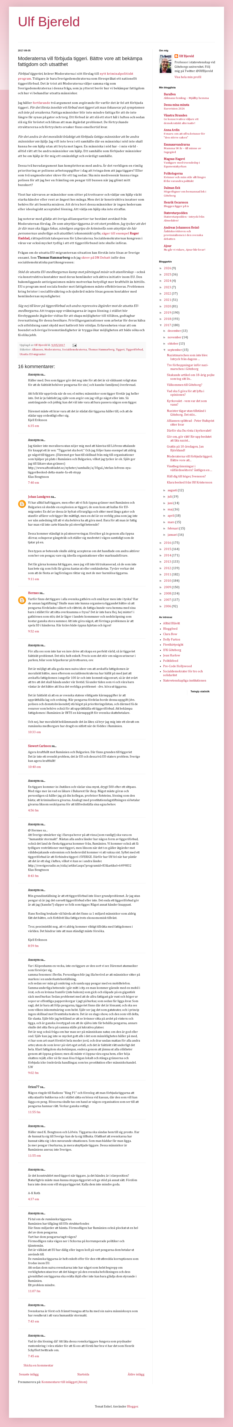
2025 (168, 274)
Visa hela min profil (188, 77)
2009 (168, 587)
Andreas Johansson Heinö (181, 227)
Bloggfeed (170, 628)
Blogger (132, 1406)
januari (173, 534)
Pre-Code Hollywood (177, 666)
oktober (173, 343)
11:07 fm (34, 1291)
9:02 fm (33, 1073)
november (175, 337)
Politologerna (173, 173)
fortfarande (41, 103)
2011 (168, 574)
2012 (168, 568)
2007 (168, 599)
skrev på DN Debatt (95, 257)
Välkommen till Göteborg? (184, 385)
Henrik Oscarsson (176, 202)
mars (171, 522)
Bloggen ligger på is (176, 206)
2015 (168, 549)
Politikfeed (170, 660)
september (175, 350)
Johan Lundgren (39, 496)
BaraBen (170, 94)
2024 (168, 280)
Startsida (83, 1374)
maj (170, 509)
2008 (168, 593)
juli (170, 496)
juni (170, 503)
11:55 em (34, 1155)
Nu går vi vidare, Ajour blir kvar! (184, 249)
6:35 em (33, 426)
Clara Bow (170, 634)
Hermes (33, 593)
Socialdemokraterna (74, 349)
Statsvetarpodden (176, 213)
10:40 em (34, 767)
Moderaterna (52, 349)
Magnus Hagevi (174, 159)
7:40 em (33, 482)
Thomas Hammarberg (101, 349)
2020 (168, 306)
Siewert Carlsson (39, 746)
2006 (168, 606)
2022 (168, 293)
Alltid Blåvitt (171, 623)
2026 (168, 268)
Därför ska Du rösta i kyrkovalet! (189, 430)
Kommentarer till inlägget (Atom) (64, 1382)
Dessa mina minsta (176, 105)
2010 (168, 580)
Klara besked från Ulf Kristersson (189, 482)
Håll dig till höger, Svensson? (186, 476)
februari (173, 528)
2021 (168, 300)
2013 (168, 561)
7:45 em (33, 1356)
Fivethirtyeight (173, 644)
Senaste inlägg (29, 1374)
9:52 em (33, 631)
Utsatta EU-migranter (33, 354)
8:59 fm (33, 946)
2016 (168, 542)
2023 (168, 287)
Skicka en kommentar (38, 1365)
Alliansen (37, 349)
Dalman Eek (172, 188)
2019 (168, 312)
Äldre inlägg (136, 1374)
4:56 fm (33, 810)
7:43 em (33, 1321)
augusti (173, 490)
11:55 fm (34, 1112)
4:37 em (33, 1199)
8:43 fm (33, 876)
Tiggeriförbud (134, 349)
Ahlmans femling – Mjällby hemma (186, 98)
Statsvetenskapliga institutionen (184, 680)
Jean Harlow (171, 655)
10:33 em (34, 732)
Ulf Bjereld (49, 21)
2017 (168, 325)
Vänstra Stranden (175, 115)
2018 (168, 319)
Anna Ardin (171, 130)
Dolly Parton (171, 639)
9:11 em (33, 579)
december (175, 330)
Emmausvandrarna (177, 144)
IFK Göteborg (172, 650)
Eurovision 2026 (174, 108)
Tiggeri (120, 349)
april (171, 515)
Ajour (167, 246)
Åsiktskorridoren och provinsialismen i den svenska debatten (183, 235)
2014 (168, 555)
